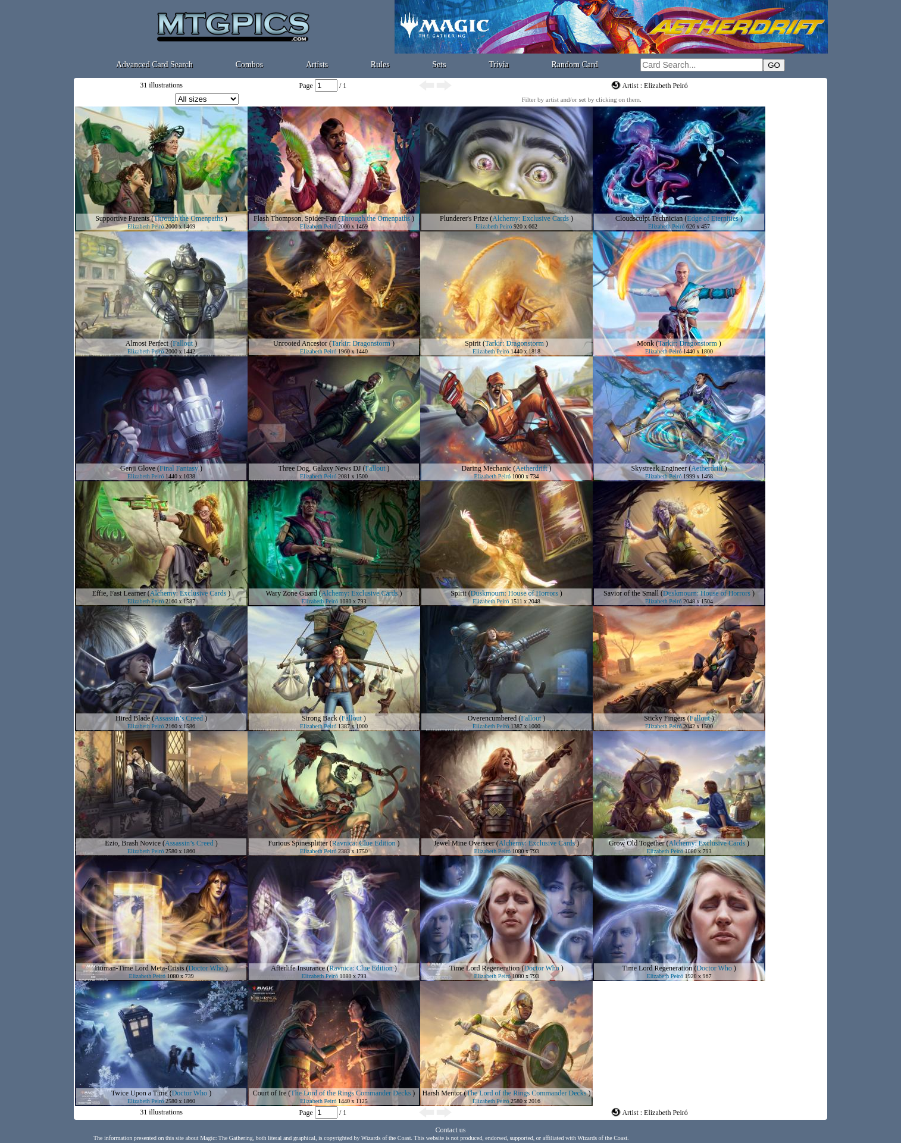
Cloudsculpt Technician (649, 218)
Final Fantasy (178, 468)
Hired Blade (132, 718)
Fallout (183, 343)
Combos (250, 64)
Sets (439, 64)
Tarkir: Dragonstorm (360, 343)
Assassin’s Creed (178, 718)
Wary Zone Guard (291, 593)
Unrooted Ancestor (300, 343)
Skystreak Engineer (659, 468)
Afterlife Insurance (298, 968)
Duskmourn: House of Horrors (514, 593)
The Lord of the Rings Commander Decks (350, 1093)
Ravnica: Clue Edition (364, 843)
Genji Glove (137, 468)
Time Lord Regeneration (484, 968)
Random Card (575, 64)
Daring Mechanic (487, 468)
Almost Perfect (147, 343)
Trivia (499, 64)
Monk (645, 343)
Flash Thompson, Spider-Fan (295, 218)
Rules (380, 64)
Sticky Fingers (665, 718)
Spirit (473, 343)
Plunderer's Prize (464, 218)
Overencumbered (492, 718)
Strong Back (319, 718)
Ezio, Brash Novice (133, 843)
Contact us (451, 1130)
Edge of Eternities (713, 218)
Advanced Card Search (154, 64)
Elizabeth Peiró (145, 226)
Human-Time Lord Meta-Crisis (139, 968)
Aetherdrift (531, 468)
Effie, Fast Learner (119, 593)
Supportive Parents (122, 218)
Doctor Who (205, 968)
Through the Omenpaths (188, 218)
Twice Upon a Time (139, 1093)
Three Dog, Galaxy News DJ (320, 468)
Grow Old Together (637, 843)
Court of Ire (270, 1093)
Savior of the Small (631, 593)
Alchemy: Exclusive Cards (530, 218)
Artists (317, 64)
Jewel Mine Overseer (464, 843)
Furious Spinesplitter (298, 843)
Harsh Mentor (442, 1093)
